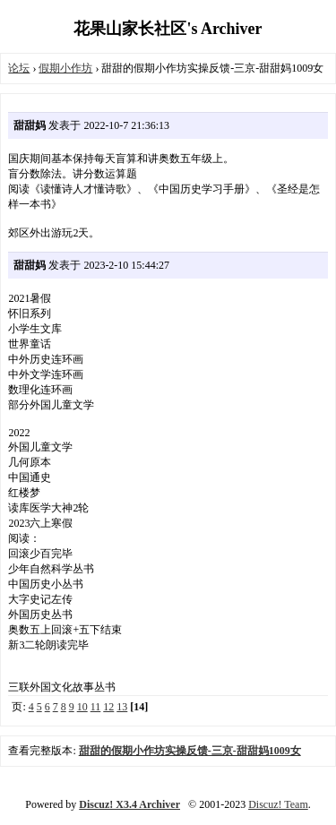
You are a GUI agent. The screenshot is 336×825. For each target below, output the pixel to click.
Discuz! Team (278, 804)
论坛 (19, 68)
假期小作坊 (65, 68)
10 (82, 706)
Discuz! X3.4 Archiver (129, 804)
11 (95, 706)
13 (121, 706)
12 (108, 706)
